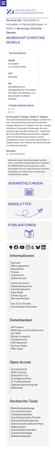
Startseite (29, 20)
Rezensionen (18, 426)
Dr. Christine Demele (15, 154)
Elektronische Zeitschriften (27, 423)
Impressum (17, 275)
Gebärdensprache (21, 286)
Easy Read (17, 292)
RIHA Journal (18, 372)
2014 (9, 28)
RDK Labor (17, 348)
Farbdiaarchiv (19, 339)
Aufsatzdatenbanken (23, 429)
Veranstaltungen (33, 24)
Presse (15, 272)
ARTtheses (17, 327)
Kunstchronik (19, 369)
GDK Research (19, 342)
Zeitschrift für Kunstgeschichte (21, 377)
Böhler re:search (20, 336)
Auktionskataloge (21, 432)
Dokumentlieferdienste (24, 420)
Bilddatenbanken (21, 436)
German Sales (19, 345)
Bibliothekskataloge (22, 408)
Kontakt (15, 262)
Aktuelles (12, 24)
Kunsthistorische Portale (25, 417)
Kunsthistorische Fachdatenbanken (21, 413)
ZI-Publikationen (21, 381)
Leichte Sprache (20, 289)
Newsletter (17, 268)
